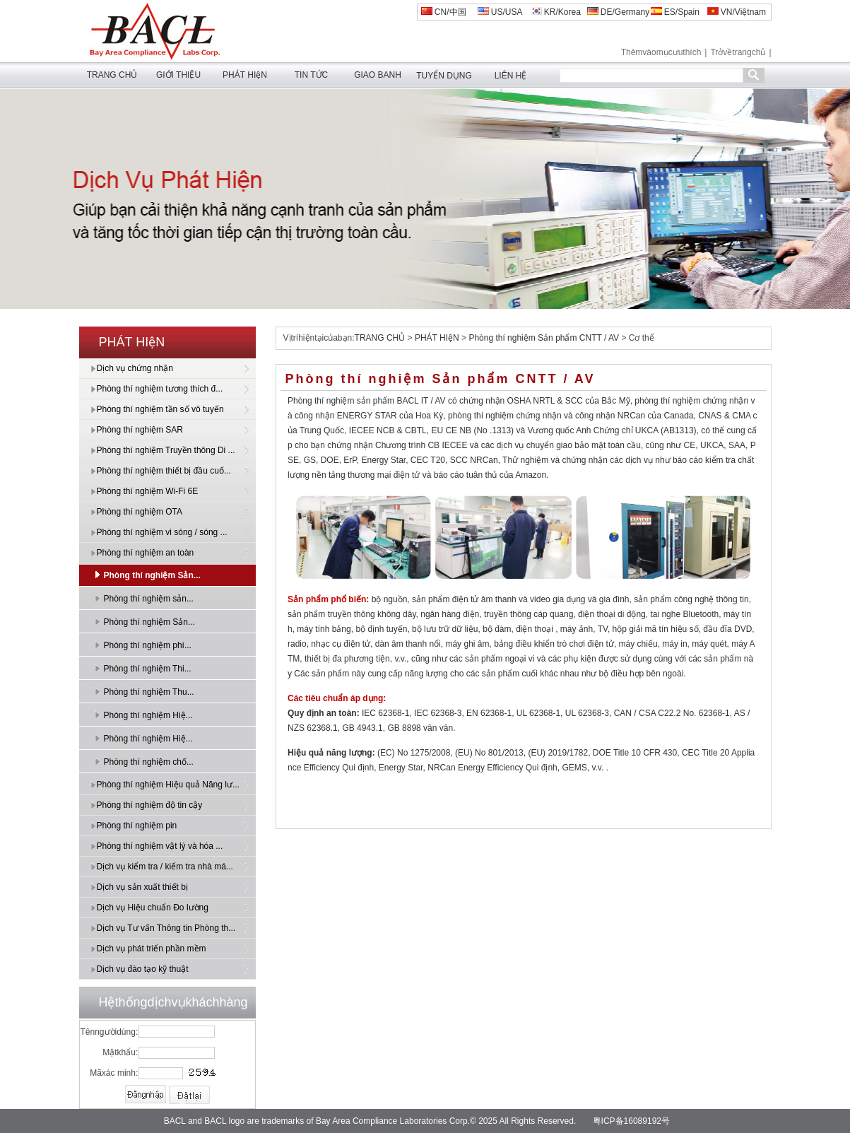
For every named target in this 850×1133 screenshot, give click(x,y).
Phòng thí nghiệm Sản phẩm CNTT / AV (543, 338)
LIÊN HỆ (511, 76)
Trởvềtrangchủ (737, 52)
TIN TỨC (311, 75)
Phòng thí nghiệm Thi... (147, 669)
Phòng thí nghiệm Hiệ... (148, 715)
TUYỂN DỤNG (444, 76)
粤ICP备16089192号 (631, 1121)
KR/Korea (556, 12)
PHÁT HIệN (245, 75)
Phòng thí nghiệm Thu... (149, 692)
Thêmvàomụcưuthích (661, 52)
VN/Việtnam (736, 12)
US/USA (500, 12)
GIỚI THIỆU (178, 75)
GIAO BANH (377, 75)
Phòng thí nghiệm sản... (149, 599)
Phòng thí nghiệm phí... (147, 645)
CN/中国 (443, 12)
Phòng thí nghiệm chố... (149, 762)
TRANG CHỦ (112, 75)
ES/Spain (675, 12)
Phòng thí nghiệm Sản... (152, 575)
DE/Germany (618, 12)
